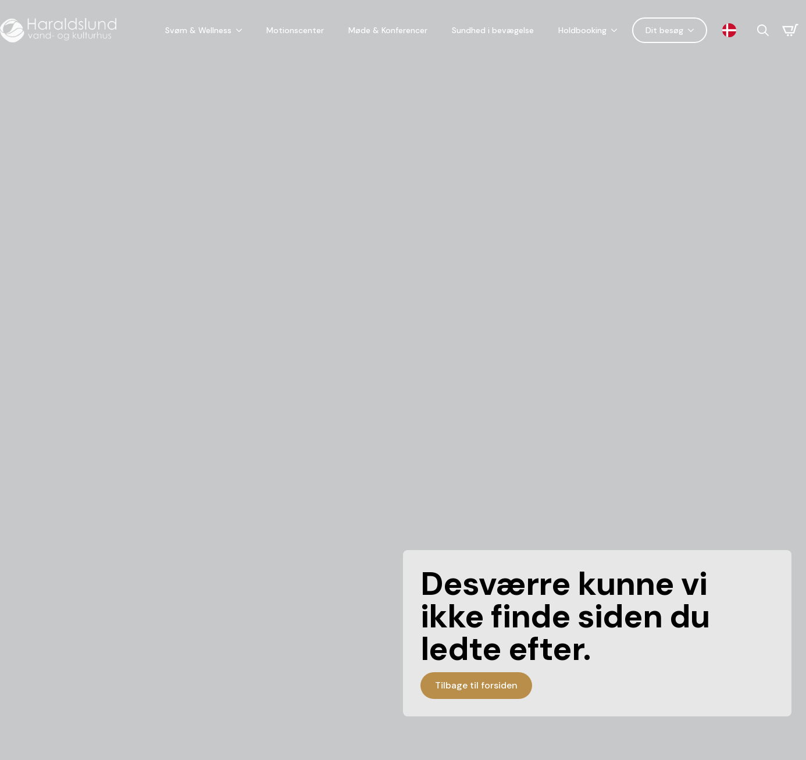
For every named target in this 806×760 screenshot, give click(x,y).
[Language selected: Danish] (732, 30)
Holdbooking (582, 30)
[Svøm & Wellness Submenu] (241, 30)
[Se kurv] (790, 30)
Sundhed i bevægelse (493, 30)
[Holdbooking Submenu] (616, 30)
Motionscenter (295, 30)
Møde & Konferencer (387, 30)
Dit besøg (664, 30)
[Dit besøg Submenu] (693, 30)
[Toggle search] (763, 30)
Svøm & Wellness (198, 30)
